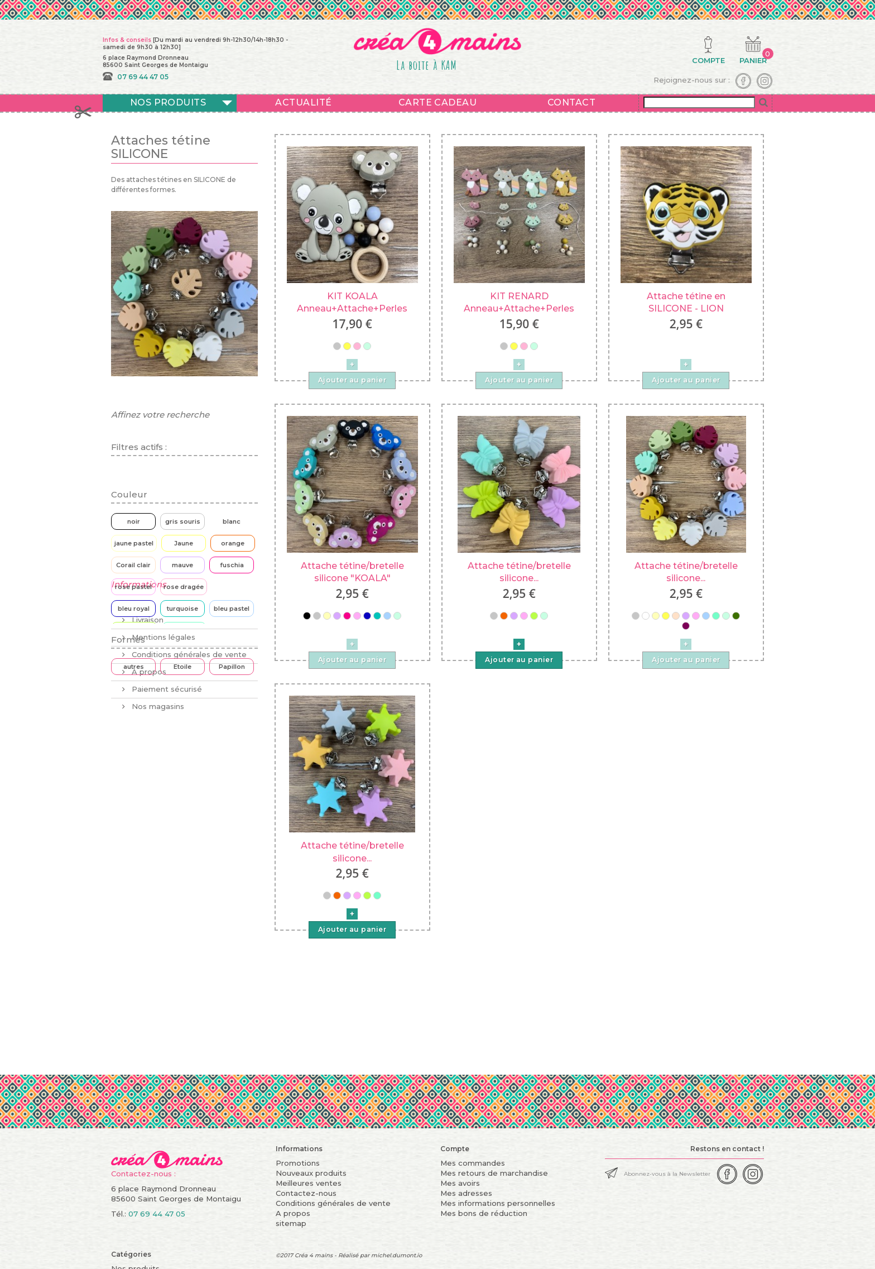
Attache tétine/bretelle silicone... (519, 572)
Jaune (183, 543)
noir (133, 521)
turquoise (182, 608)
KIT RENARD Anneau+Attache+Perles (519, 302)
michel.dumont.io (396, 1255)
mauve (182, 565)
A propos (147, 814)
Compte (454, 1149)
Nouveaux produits (311, 1173)
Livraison (146, 762)
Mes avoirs (460, 1183)
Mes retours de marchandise (494, 1173)
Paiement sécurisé (165, 831)
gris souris (182, 521)
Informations (138, 731)
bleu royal (134, 608)
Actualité (303, 102)
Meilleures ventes (309, 1183)
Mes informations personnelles (497, 1203)
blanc (232, 521)
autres (133, 667)
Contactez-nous (306, 1193)
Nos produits (168, 102)
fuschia (232, 565)
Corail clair (133, 565)
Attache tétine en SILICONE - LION (686, 302)
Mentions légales (162, 779)
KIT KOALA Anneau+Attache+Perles (352, 302)
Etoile (182, 667)
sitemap (291, 1223)
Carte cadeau (437, 102)
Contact (571, 102)
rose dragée (184, 587)
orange (232, 543)
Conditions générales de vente (188, 796)
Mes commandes (472, 1162)
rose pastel (133, 587)
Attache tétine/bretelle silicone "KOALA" (352, 572)
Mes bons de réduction (483, 1213)
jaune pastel (133, 543)
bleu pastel (231, 608)
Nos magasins (156, 848)
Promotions (298, 1162)
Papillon (232, 667)
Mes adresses (466, 1193)
